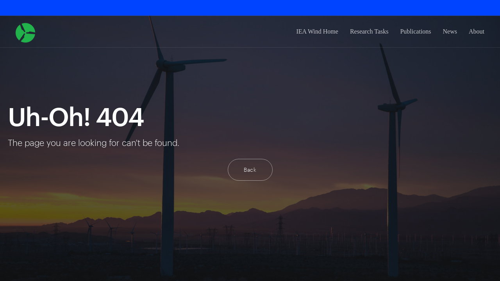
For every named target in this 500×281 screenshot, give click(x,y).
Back (250, 169)
